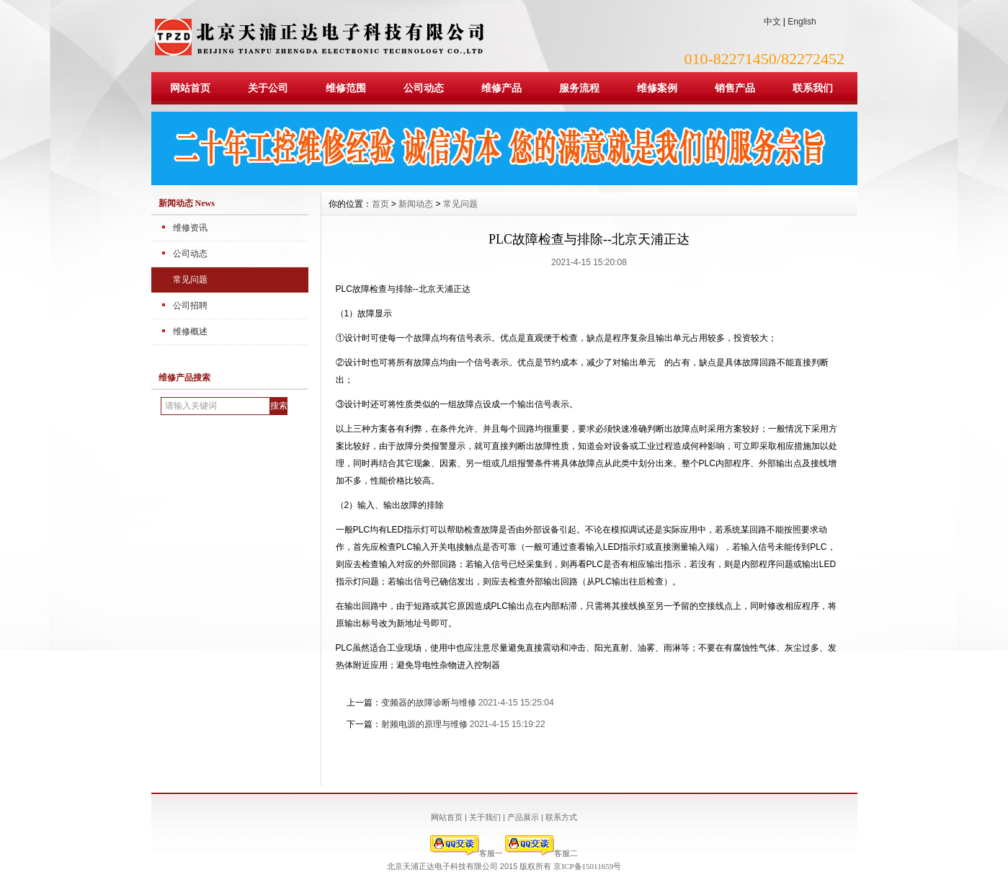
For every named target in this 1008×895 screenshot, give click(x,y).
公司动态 (423, 88)
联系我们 (813, 88)
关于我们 (485, 817)
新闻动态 (415, 204)
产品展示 (523, 817)
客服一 (466, 853)
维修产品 (501, 88)
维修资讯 (190, 228)
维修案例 (657, 88)
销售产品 (735, 88)
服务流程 (579, 88)
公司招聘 (190, 305)
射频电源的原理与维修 (424, 724)
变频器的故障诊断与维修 (428, 703)
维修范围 (346, 88)
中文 (772, 22)
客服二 (541, 853)
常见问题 (190, 280)
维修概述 (190, 331)
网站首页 (190, 88)
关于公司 (268, 88)
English (802, 22)
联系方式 (561, 817)
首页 (380, 204)
